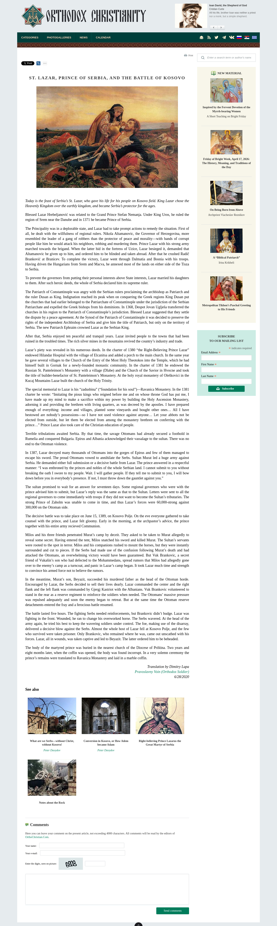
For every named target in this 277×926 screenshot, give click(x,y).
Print (190, 55)
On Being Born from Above (226, 209)
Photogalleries (59, 37)
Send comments (173, 910)
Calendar (103, 37)
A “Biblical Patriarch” (226, 257)
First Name (209, 364)
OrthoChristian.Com (37, 837)
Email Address (211, 352)
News (84, 37)
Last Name (208, 376)
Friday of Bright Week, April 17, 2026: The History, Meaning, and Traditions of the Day (226, 163)
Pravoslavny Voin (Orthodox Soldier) (162, 672)
